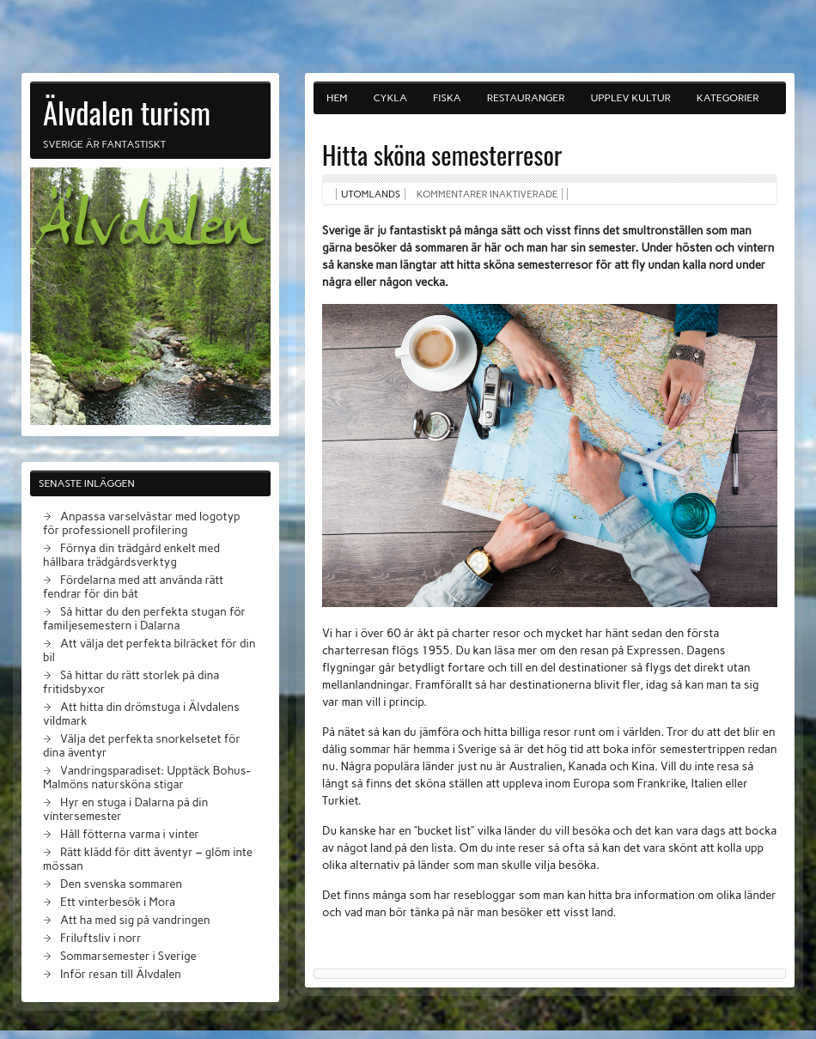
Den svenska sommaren (121, 883)
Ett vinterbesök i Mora (117, 901)
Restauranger (526, 98)
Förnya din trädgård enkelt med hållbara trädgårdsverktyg (131, 554)
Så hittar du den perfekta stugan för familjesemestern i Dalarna (144, 618)
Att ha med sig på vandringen (135, 920)
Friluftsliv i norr (101, 938)
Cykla (390, 98)
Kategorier (728, 98)
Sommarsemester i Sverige (128, 956)
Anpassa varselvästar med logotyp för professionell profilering (142, 523)
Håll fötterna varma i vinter (129, 834)
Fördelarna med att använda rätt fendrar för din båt (133, 586)
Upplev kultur (630, 98)
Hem (337, 98)
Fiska (447, 98)
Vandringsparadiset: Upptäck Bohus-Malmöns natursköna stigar (146, 777)
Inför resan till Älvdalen (120, 974)
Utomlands (370, 194)
